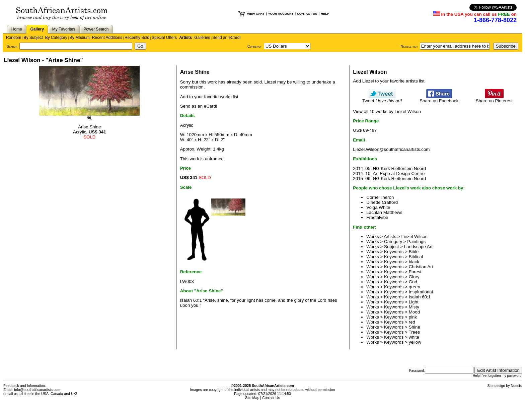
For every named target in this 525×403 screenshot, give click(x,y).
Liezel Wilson (414, 236)
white (414, 337)
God (413, 281)
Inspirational (421, 291)
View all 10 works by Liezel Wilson (387, 111)
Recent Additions (107, 37)
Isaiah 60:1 (420, 296)
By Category (56, 37)
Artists (185, 37)
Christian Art (421, 266)
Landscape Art (418, 246)
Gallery (37, 29)
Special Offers (164, 37)
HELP (325, 13)
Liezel (270, 81)
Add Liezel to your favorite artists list (388, 80)
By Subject (33, 37)
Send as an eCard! (198, 106)
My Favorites (63, 29)
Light (414, 301)
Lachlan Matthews (384, 212)
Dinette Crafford (382, 202)
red (412, 322)
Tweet (382, 98)
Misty (414, 306)
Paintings (416, 241)
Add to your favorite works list (209, 96)
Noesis (516, 386)
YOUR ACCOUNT (281, 13)
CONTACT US (307, 13)
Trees (414, 332)
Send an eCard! (227, 37)
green (414, 286)
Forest (415, 271)
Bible (414, 251)
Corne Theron (380, 197)
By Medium (80, 37)
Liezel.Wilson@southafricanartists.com (391, 149)
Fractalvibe (377, 217)
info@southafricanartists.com (37, 390)
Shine (414, 327)
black (414, 261)
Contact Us (271, 398)
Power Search (95, 29)
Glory (414, 276)
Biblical (416, 256)
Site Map (252, 398)
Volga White (378, 207)
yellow (415, 342)
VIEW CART (256, 13)
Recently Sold (137, 37)
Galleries (202, 37)
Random (13, 37)
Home (16, 29)
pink (413, 317)
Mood (414, 311)
